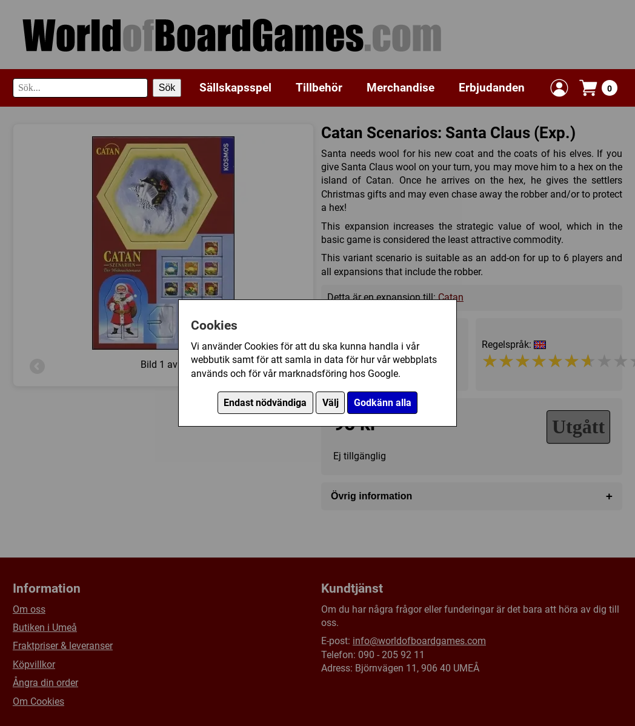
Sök (167, 87)
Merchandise (400, 88)
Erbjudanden (492, 88)
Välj (330, 402)
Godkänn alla (382, 402)
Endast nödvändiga (265, 402)
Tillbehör (319, 88)
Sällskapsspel (235, 88)
